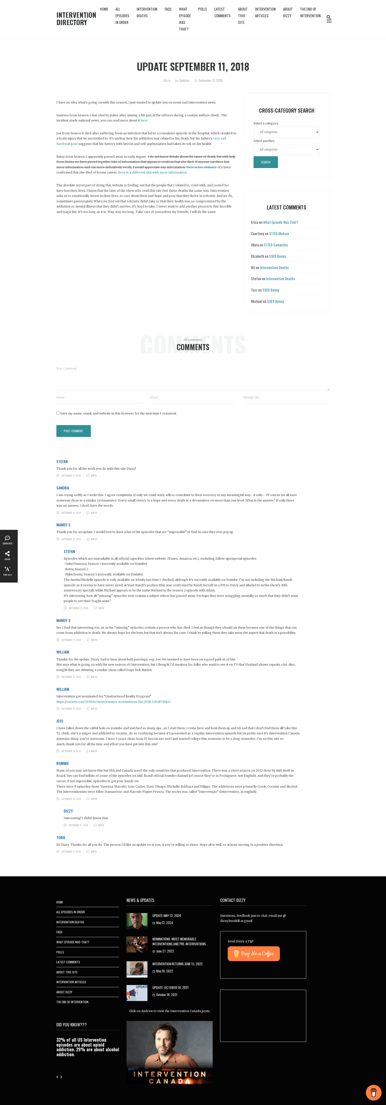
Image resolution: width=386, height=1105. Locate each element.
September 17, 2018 (78, 825)
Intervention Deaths (147, 12)
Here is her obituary (201, 167)
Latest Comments (222, 12)
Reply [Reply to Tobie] (94, 851)
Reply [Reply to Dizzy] (101, 825)
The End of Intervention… (311, 12)
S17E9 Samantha (276, 244)
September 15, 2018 (71, 708)
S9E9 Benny (277, 256)
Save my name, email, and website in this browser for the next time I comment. (118, 413)
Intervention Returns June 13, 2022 (177, 963)
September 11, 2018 (71, 475)
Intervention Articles (265, 12)
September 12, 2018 (71, 513)
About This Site (243, 15)
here (144, 120)
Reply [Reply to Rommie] (94, 799)
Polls (202, 9)
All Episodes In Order (122, 15)
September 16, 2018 (71, 799)
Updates (184, 80)
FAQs (168, 9)
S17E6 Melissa (279, 233)
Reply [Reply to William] (94, 677)
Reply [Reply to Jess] (94, 751)
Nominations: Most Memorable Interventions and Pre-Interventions (179, 941)
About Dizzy (288, 12)
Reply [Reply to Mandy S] (94, 539)
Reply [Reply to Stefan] (94, 475)
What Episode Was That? (185, 19)
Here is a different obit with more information (152, 172)
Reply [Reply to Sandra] (94, 513)
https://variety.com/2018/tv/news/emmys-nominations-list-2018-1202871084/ (113, 702)
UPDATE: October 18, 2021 (170, 987)
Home (104, 9)
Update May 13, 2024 (166, 915)
